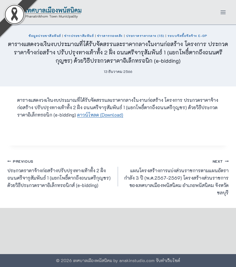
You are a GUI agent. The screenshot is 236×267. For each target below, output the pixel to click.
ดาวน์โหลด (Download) (100, 115)
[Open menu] (223, 12)
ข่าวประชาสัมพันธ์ (79, 36)
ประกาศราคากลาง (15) (145, 36)
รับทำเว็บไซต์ (168, 260)
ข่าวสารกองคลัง (110, 36)
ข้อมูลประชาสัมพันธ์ (45, 36)
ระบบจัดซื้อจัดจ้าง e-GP (187, 36)
